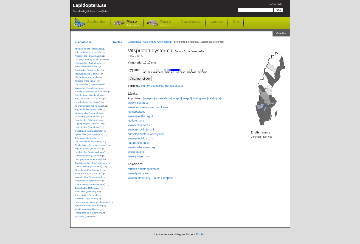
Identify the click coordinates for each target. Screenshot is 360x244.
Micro (133, 23)
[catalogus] (214, 98)
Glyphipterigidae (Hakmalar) (89, 123)
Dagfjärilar (96, 21)
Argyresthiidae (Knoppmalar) (89, 109)
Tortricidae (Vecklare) (85, 191)
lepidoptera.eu (137, 111)
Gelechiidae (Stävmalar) (87, 188)
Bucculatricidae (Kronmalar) (89, 98)
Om (235, 21)
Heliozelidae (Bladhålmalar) (88, 63)
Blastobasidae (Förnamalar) (89, 173)
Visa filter (281, 33)
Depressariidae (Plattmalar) (88, 141)
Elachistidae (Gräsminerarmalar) (91, 145)
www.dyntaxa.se (138, 173)
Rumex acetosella (152, 85)
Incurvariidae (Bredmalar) (87, 73)
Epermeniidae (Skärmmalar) (89, 205)
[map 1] (177, 98)
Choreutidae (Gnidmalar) (87, 195)
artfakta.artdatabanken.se (144, 169)
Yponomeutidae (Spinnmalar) (89, 106)
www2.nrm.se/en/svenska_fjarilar (148, 107)
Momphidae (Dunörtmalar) (88, 170)
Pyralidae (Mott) (83, 216)
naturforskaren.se (139, 142)
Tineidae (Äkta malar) (85, 81)
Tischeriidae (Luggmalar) (87, 77)
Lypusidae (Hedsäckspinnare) (89, 88)
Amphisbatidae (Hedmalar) (88, 180)
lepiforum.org (136, 120)
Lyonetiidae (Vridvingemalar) (89, 134)
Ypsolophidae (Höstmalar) (88, 113)
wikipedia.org (136, 151)
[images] (148, 98)
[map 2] (187, 98)
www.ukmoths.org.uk (141, 116)
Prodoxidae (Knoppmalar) (88, 70)
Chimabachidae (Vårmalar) (88, 155)
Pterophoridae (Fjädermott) (88, 212)
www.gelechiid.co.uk (140, 138)
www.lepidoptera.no (140, 125)
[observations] (163, 98)
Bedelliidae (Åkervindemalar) (89, 131)
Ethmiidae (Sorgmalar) (86, 138)
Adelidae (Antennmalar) (86, 66)
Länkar (216, 21)
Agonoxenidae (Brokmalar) (88, 148)
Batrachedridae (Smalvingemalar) (91, 163)
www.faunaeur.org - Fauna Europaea (151, 178)
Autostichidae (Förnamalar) (88, 177)
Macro (166, 23)
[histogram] (199, 98)
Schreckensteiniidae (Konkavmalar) (92, 202)
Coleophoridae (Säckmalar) (88, 166)
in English (276, 4)
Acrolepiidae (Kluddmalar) (88, 120)
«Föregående (83, 41)
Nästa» (117, 41)
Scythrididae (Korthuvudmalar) (90, 152)
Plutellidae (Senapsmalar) (88, 116)
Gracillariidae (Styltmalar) (87, 102)
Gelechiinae (149, 41)
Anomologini (165, 41)
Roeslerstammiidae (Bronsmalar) (91, 91)
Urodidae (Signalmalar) (86, 198)
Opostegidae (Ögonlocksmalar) (90, 59)
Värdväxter (191, 21)
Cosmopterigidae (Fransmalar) (90, 184)
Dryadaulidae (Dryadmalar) (88, 84)
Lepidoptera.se (91, 9)
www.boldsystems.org (141, 147)
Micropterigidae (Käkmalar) (88, 48)
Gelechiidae (134, 41)
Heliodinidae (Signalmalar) (88, 127)
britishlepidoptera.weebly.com (146, 134)
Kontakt (200, 234)
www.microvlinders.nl (141, 129)
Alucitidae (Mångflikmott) (87, 209)
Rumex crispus (174, 85)
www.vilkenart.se (138, 102)
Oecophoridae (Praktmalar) (88, 159)
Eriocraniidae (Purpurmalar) (88, 52)
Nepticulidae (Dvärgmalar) (88, 56)
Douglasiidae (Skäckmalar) (88, 95)
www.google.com (138, 156)
